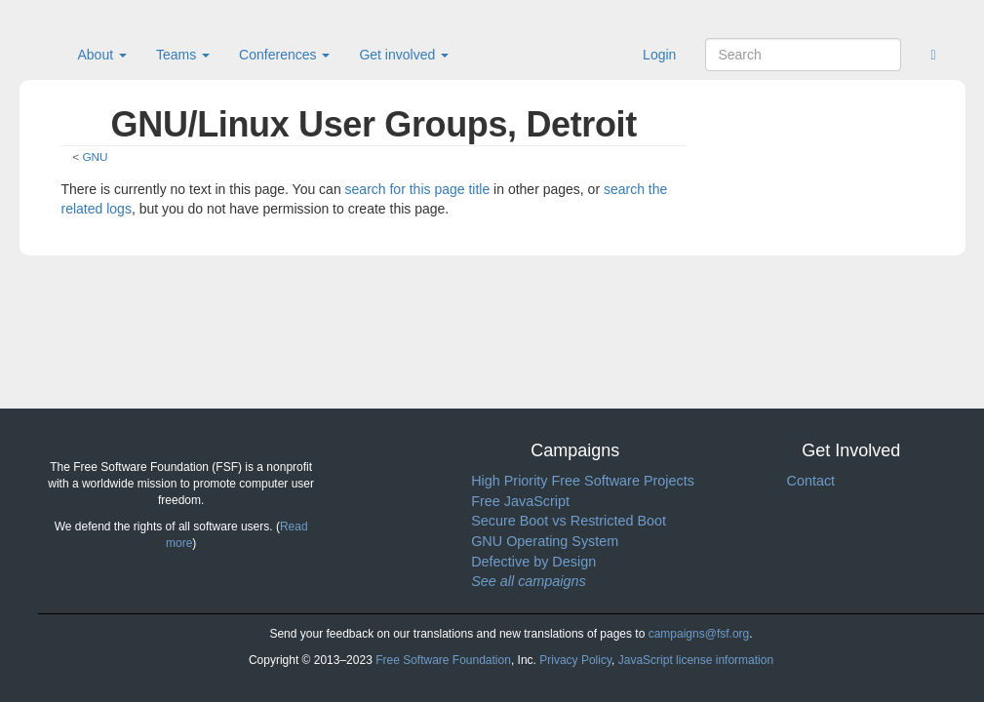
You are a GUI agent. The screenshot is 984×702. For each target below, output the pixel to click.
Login (659, 54)
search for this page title (418, 189)
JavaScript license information (695, 660)
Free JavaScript (520, 501)
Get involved (404, 54)
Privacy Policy (575, 660)
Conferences (284, 54)
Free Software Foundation (443, 660)
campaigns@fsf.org (699, 634)
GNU (94, 156)
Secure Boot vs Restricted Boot (568, 520)
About (102, 54)
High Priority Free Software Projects (582, 480)
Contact (810, 480)
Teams (183, 54)
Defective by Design (533, 561)
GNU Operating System (544, 541)
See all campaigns (528, 581)
